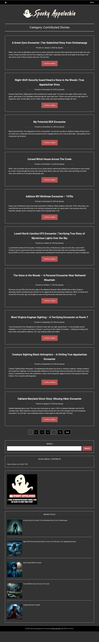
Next (67, 443)
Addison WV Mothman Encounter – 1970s (49, 201)
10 (60, 443)
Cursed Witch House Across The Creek (49, 164)
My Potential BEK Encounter (49, 126)
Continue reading (49, 68)
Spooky (61, 52)
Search (49, 454)
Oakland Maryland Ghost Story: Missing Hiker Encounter (49, 409)
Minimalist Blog (56, 639)
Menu (92, 2)
